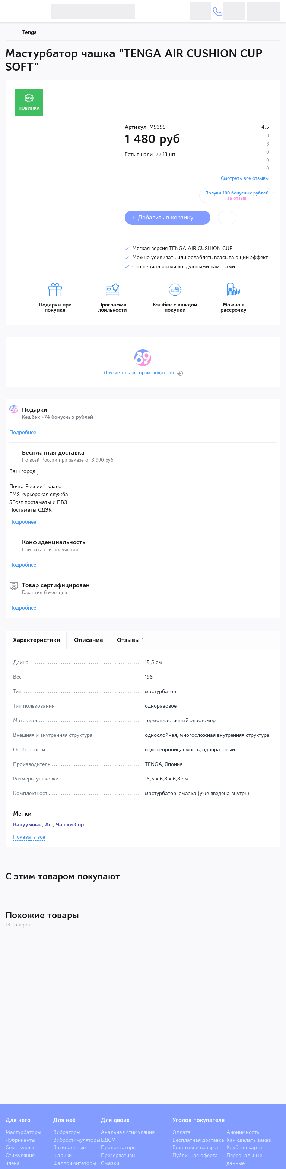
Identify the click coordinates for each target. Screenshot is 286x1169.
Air (49, 824)
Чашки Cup (70, 824)
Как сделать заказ (248, 1140)
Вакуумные (27, 824)
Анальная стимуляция (128, 1132)
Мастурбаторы (23, 1132)
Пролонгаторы (119, 1147)
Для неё (64, 1120)
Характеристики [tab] (36, 640)
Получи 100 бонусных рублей (237, 195)
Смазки (110, 1163)
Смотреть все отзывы (245, 178)
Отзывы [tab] (130, 640)
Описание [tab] (88, 640)
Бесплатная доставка (198, 1140)
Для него (18, 1120)
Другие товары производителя (139, 373)
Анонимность (242, 1132)
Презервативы (118, 1155)
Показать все (29, 837)
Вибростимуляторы (76, 1140)
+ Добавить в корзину (167, 217)
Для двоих (115, 1120)
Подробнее (22, 432)
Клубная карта (244, 1147)
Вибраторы (66, 1132)
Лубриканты (20, 1140)
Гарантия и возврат (195, 1147)
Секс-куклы (20, 1147)
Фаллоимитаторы (74, 1163)
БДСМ (108, 1140)
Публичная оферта (195, 1155)
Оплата (181, 1132)
